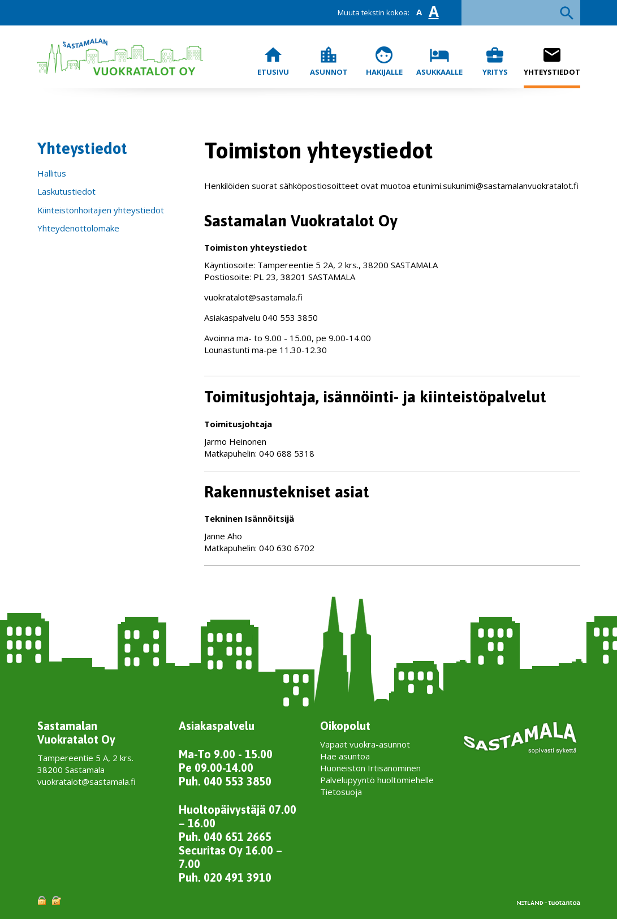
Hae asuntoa (345, 756)
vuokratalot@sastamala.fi (86, 781)
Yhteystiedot (552, 61)
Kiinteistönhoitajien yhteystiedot (100, 210)
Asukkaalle (439, 61)
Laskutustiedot (66, 191)
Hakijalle (384, 61)
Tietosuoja (341, 791)
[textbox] (520, 12)
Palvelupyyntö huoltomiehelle (377, 779)
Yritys (495, 61)
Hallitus (51, 173)
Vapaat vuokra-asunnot (365, 744)
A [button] (419, 12)
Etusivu (273, 61)
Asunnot (329, 61)
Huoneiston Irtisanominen (370, 768)
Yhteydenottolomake (78, 228)
